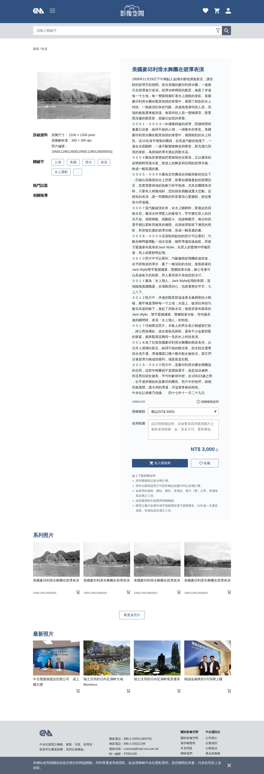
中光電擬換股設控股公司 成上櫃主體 (56, 681)
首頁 (36, 48)
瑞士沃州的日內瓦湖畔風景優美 (157, 679)
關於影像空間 (189, 738)
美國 (73, 162)
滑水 (88, 162)
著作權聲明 (188, 743)
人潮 (57, 162)
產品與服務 (213, 753)
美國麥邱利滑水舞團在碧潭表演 (56, 580)
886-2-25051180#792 (138, 738)
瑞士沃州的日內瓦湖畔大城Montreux (103, 681)
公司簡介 (211, 738)
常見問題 (186, 748)
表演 (104, 162)
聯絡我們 (186, 753)
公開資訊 (211, 748)
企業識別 (211, 743)
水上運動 (61, 172)
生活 (44, 48)
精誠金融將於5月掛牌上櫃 (203, 679)
